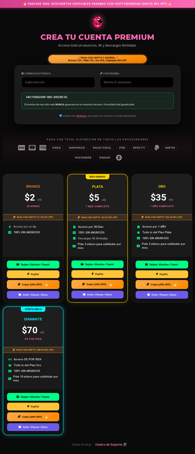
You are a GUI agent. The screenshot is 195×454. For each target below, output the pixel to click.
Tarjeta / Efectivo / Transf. (33, 264)
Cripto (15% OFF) (94, 284)
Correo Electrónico (36, 73)
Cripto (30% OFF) (30, 416)
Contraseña (109, 73)
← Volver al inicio (79, 444)
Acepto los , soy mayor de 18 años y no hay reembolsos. (98, 115)
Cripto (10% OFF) (30, 284)
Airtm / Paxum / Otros (33, 294)
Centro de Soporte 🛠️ (111, 444)
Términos (81, 115)
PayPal (33, 274)
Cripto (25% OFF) (159, 284)
